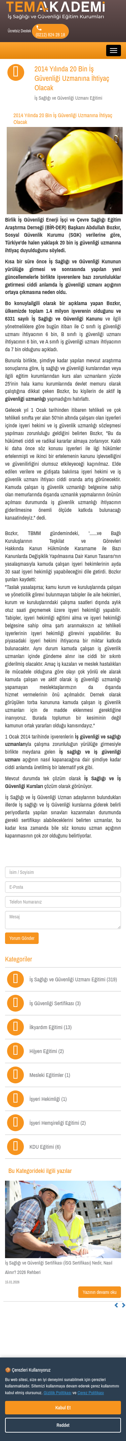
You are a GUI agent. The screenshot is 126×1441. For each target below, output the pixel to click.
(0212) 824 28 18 (50, 31)
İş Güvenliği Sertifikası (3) (55, 1003)
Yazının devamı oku (100, 1292)
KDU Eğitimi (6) (45, 1146)
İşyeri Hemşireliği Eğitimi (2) (58, 1122)
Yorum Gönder (21, 938)
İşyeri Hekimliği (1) (48, 1099)
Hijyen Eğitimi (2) (47, 1051)
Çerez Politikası (91, 1392)
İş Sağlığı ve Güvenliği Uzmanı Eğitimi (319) (73, 979)
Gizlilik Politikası (58, 1392)
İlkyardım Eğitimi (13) (51, 1027)
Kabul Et (63, 1408)
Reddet (62, 1425)
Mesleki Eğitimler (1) (50, 1075)
